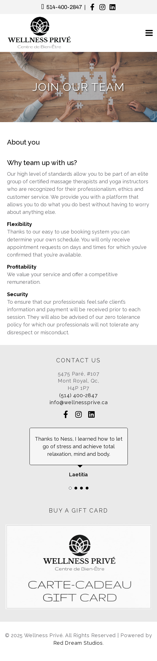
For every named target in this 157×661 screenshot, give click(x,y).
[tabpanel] (78, 453)
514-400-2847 (64, 7)
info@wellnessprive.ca (78, 402)
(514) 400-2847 (78, 395)
